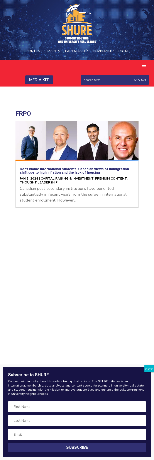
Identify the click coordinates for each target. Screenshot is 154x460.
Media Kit (39, 79)
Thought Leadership (39, 182)
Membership (102, 51)
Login (122, 51)
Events (53, 51)
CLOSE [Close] (149, 369)
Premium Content (111, 178)
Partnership (76, 51)
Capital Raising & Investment (67, 178)
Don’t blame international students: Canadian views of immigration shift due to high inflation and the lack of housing (74, 171)
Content (34, 51)
